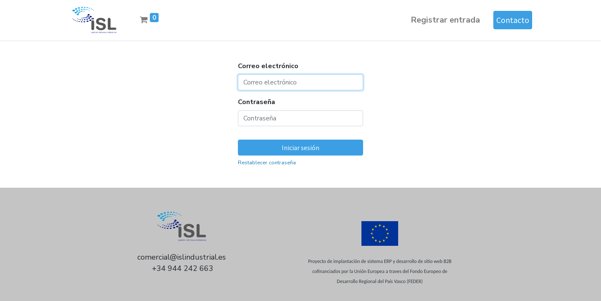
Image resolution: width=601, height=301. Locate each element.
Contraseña (256, 102)
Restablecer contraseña (267, 162)
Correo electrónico (268, 66)
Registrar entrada (445, 20)
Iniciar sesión (300, 147)
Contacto (512, 20)
